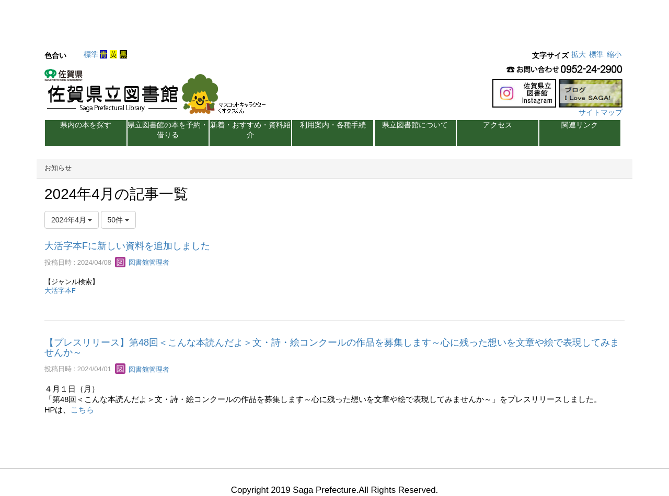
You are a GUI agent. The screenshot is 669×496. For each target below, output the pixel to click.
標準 (91, 54)
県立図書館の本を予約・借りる (168, 130)
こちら (82, 410)
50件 (118, 220)
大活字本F (60, 290)
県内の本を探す (85, 125)
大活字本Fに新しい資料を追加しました (127, 246)
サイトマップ (600, 112)
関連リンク (579, 125)
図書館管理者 (142, 262)
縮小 (614, 54)
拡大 (578, 54)
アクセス (497, 125)
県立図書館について (415, 125)
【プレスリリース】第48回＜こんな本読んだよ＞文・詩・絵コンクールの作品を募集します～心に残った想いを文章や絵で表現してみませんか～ (331, 347)
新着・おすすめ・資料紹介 (250, 130)
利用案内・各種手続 (333, 125)
